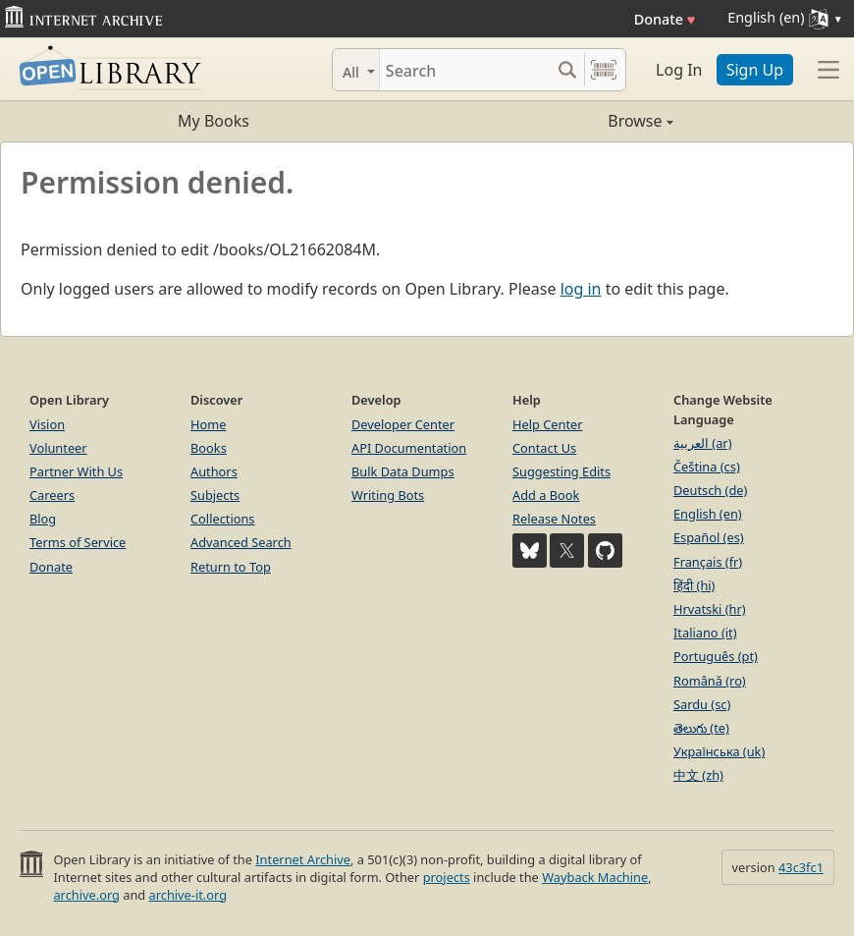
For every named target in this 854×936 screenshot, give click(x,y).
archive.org (86, 895)
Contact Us (544, 448)
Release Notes (554, 518)
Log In (679, 70)
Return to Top (230, 567)
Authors (214, 471)
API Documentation (408, 448)
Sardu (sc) (701, 704)
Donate (665, 19)
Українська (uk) (719, 751)
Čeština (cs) (706, 466)
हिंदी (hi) (694, 585)
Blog (42, 518)
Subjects (215, 495)
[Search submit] (567, 69)
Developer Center (402, 424)
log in (581, 289)
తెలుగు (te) (701, 728)
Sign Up (754, 70)
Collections (222, 518)
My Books (213, 121)
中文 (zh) (698, 775)
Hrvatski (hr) (709, 609)
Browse (550, 121)
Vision (47, 424)
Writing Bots (387, 495)
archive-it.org (188, 895)
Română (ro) (709, 680)
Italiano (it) (705, 632)
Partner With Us (76, 471)
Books (208, 448)
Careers (52, 495)
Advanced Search (241, 542)
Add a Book (545, 495)
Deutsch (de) (710, 490)
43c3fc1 (801, 867)
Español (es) (708, 537)
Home (208, 424)
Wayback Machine (595, 877)
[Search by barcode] (603, 69)
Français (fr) (707, 562)
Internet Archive (302, 859)
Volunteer (58, 448)
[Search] (465, 69)
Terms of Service (77, 542)
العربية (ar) (702, 443)
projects (446, 877)
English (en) (707, 514)
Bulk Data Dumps (402, 471)
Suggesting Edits (561, 471)
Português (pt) (715, 656)
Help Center (547, 424)
